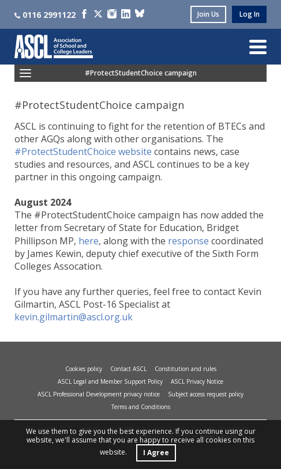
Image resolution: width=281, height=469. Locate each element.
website (136, 151)
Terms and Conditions (140, 407)
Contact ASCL (128, 369)
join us (208, 14)
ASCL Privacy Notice (197, 381)
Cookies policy (83, 369)
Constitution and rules (185, 369)
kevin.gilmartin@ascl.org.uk (73, 317)
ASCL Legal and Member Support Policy (110, 381)
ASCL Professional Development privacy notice (99, 394)
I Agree (156, 452)
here (88, 240)
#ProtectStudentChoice (65, 151)
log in (249, 14)
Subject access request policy (205, 394)
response (188, 240)
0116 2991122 (45, 14)
